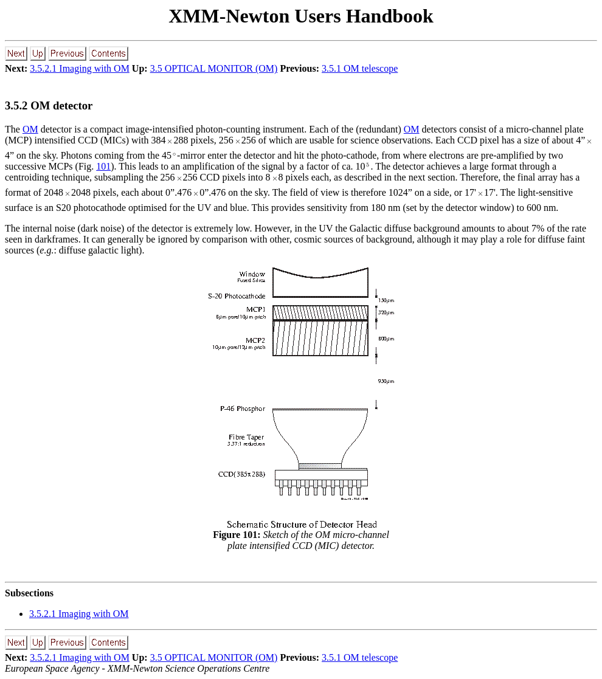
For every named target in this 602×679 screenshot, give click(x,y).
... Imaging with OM (79, 613)
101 (103, 166)
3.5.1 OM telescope (360, 68)
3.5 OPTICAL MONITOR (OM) (214, 68)
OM (30, 129)
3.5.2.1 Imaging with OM (80, 68)
